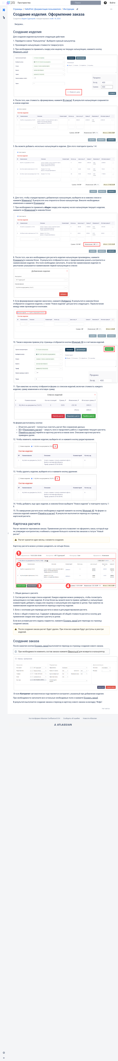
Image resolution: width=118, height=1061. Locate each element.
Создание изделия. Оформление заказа (48, 14)
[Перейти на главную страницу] (10, 3)
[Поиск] (72, 3)
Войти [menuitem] (112, 3)
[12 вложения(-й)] (77, 9)
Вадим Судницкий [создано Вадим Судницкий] (28, 19)
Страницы (17, 9)
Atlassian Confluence (48, 718)
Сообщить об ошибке (71, 718)
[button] (3, 3)
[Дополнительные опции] (111, 9)
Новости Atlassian (90, 718)
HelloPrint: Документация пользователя (43, 9)
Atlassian (63, 724)
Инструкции (68, 9)
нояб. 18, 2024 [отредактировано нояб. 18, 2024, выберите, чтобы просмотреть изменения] (55, 19)
